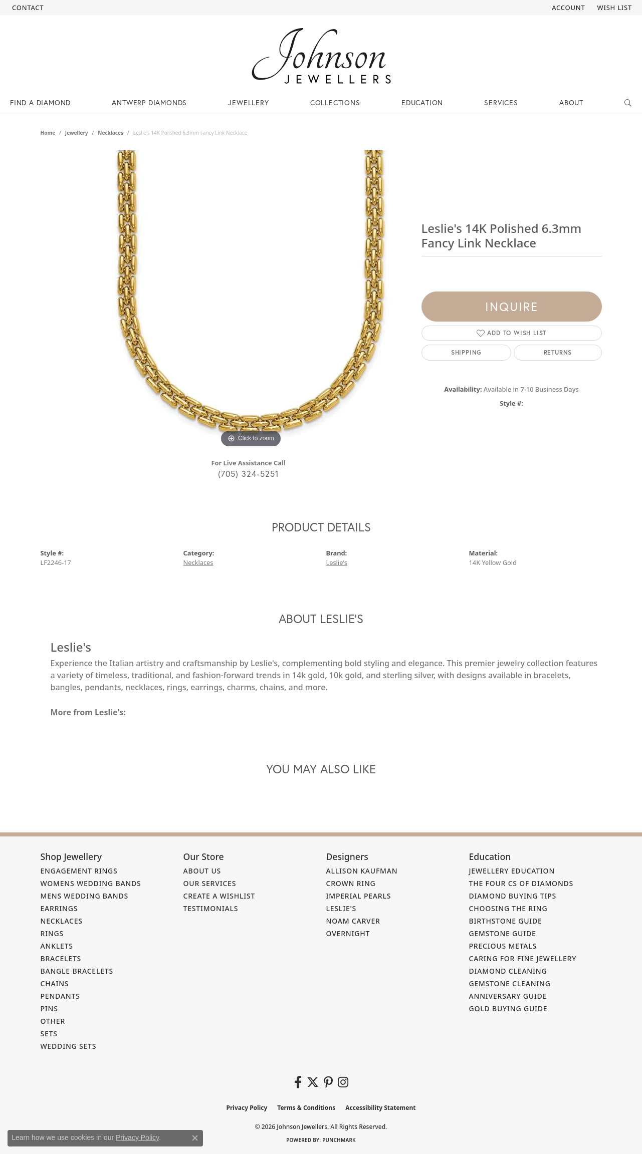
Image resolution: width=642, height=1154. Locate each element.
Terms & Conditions (306, 1107)
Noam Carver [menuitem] (353, 921)
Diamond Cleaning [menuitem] (508, 971)
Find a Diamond (40, 102)
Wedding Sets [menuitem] (69, 1046)
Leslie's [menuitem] (341, 908)
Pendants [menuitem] (60, 996)
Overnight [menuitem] (348, 933)
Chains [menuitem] (55, 983)
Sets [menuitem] (49, 1033)
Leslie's (336, 562)
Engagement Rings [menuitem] (79, 871)
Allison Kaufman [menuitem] (362, 871)
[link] (27, 7)
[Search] (628, 103)
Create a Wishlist (219, 896)
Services (501, 102)
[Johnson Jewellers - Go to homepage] (321, 56)
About (571, 102)
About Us (202, 871)
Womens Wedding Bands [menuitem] (91, 883)
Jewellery (248, 102)
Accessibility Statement (380, 1107)
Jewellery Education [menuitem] (512, 871)
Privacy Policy (247, 1107)
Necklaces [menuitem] (62, 921)
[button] (567, 7)
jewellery (76, 132)
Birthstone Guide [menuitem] (505, 921)
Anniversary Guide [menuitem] (508, 996)
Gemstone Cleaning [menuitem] (510, 983)
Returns (558, 352)
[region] (251, 300)
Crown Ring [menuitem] (351, 883)
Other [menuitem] (53, 1021)
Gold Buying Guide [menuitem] (508, 1008)
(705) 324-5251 (248, 473)
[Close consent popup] (195, 1138)
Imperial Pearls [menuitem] (358, 896)
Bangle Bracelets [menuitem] (77, 971)
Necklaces (110, 132)
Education (422, 102)
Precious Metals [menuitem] (503, 946)
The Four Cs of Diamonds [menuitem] (521, 883)
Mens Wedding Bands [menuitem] (84, 896)
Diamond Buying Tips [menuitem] (513, 896)
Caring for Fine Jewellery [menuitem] (523, 958)
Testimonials (211, 908)
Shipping (466, 352)
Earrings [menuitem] (59, 908)
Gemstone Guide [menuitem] (502, 933)
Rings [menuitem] (52, 933)
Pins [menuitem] (49, 1008)
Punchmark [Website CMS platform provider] (339, 1139)
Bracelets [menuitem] (61, 958)
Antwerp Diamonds (149, 102)
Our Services (210, 883)
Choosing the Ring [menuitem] (508, 908)
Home (48, 132)
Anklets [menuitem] (57, 946)
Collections (335, 102)
